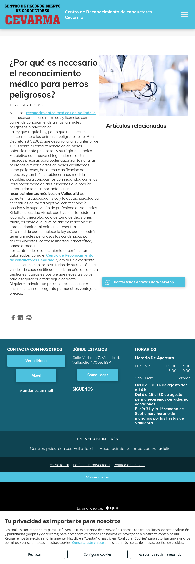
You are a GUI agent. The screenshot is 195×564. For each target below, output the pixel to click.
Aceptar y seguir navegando (160, 554)
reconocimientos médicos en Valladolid (61, 112)
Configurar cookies (97, 554)
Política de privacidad (91, 464)
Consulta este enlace (88, 542)
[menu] (184, 14)
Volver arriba (97, 477)
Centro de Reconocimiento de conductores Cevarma (51, 257)
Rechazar (35, 554)
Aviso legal (59, 464)
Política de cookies (129, 464)
